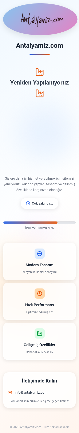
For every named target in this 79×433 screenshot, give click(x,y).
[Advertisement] (39, 137)
